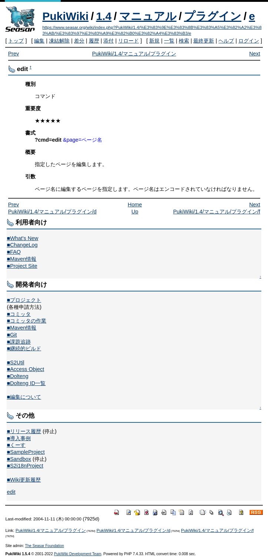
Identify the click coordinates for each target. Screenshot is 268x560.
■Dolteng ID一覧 (26, 383)
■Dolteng (17, 376)
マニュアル (148, 16)
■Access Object (25, 369)
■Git (12, 335)
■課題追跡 (19, 342)
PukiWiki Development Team (77, 554)
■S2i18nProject (25, 466)
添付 (108, 41)
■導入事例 (19, 438)
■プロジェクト (24, 300)
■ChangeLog (22, 245)
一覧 (169, 41)
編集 (39, 41)
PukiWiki (65, 16)
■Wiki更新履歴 (24, 480)
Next (254, 54)
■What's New (22, 238)
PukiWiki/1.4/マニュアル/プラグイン (134, 54)
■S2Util (15, 362)
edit (11, 492)
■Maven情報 (21, 259)
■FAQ (13, 252)
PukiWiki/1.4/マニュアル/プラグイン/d (52, 212)
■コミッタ (19, 314)
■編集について (24, 397)
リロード (128, 41)
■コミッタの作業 (26, 321)
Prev (13, 54)
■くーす (16, 445)
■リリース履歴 (24, 431)
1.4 (104, 16)
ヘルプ (226, 41)
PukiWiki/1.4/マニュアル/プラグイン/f (216, 212)
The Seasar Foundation (44, 546)
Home (135, 205)
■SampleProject (25, 452)
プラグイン (212, 16)
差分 (79, 41)
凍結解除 (59, 41)
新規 (154, 41)
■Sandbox (19, 459)
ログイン (248, 41)
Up (134, 212)
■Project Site (22, 266)
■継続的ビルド (24, 348)
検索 (184, 41)
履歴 (94, 41)
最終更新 (203, 41)
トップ (16, 41)
